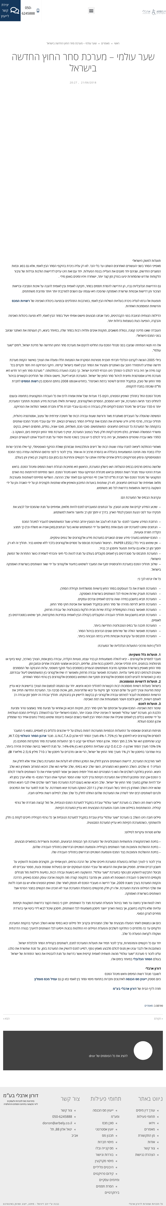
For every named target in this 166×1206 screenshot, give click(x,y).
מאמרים (105, 43)
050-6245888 (62, 1116)
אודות (151, 1142)
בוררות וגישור (105, 1154)
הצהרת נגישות (145, 1154)
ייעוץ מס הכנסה (136, 979)
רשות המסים (30, 381)
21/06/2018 (88, 82)
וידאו (152, 1123)
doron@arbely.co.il (57, 1123)
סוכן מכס (108, 1123)
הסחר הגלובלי (142, 959)
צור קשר (149, 1148)
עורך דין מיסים (145, 1110)
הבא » (6, 1018)
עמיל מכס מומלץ (45, 979)
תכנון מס (108, 1135)
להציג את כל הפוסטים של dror (108, 1056)
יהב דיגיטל (43, 1203)
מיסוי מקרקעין (104, 1161)
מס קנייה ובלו (105, 1148)
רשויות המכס (21, 301)
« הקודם (158, 1018)
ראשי (116, 43)
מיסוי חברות (106, 1142)
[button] (91, 10)
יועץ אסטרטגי (104, 1129)
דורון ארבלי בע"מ (124, 988)
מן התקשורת (146, 1135)
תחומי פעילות (146, 1116)
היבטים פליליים (103, 1167)
